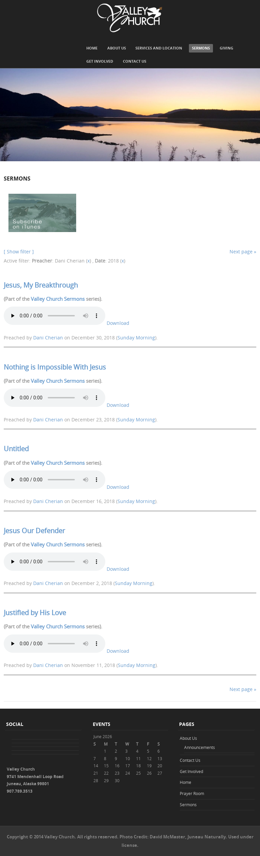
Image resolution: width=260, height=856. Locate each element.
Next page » (243, 251)
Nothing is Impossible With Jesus (55, 367)
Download (118, 323)
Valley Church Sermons (58, 298)
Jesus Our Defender (34, 530)
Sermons (201, 47)
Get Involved (99, 61)
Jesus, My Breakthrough (41, 285)
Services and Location (158, 47)
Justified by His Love (35, 612)
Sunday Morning (136, 337)
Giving (226, 47)
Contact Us (134, 61)
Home (92, 47)
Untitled (16, 448)
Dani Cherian (48, 337)
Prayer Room (192, 793)
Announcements (199, 747)
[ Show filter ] (19, 251)
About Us (116, 47)
